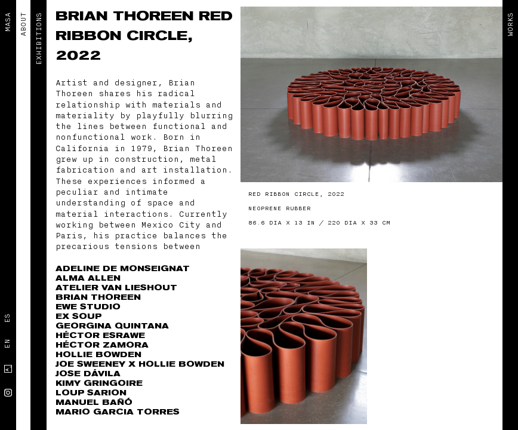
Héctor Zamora (102, 344)
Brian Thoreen (127, 16)
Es (7, 318)
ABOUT (23, 24)
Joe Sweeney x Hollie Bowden (140, 364)
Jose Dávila (88, 373)
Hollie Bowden (98, 354)
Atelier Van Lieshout (116, 287)
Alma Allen (88, 278)
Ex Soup (78, 316)
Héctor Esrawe (100, 335)
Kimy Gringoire (99, 383)
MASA (8, 22)
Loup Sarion (91, 392)
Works (510, 24)
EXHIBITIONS (39, 39)
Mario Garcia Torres (118, 411)
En (7, 344)
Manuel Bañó (94, 402)
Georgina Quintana (112, 325)
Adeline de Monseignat (123, 268)
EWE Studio (88, 306)
